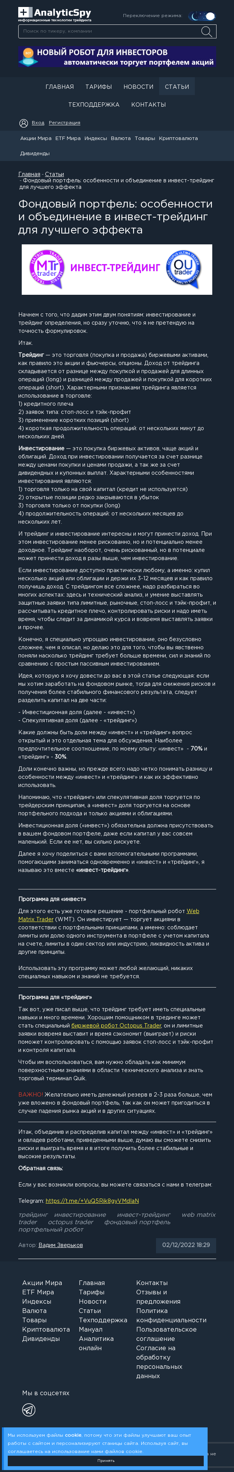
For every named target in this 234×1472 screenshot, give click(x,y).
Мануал (90, 1330)
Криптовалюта (178, 139)
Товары (145, 139)
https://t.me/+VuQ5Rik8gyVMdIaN (92, 1201)
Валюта (121, 139)
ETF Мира (68, 139)
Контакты (148, 105)
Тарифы (98, 87)
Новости (138, 87)
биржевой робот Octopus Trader (116, 1026)
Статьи (177, 87)
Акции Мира (36, 139)
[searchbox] (117, 31)
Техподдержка (94, 105)
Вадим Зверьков (60, 1245)
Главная (59, 87)
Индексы (96, 139)
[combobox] (117, 31)
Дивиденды (35, 154)
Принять (105, 1461)
